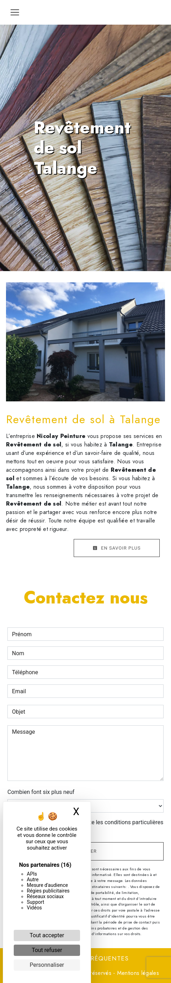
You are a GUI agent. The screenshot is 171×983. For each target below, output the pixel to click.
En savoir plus (117, 548)
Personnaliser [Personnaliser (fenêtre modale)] (47, 965)
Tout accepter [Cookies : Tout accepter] (47, 935)
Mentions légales (137, 973)
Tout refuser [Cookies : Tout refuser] (47, 950)
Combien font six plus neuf (40, 792)
